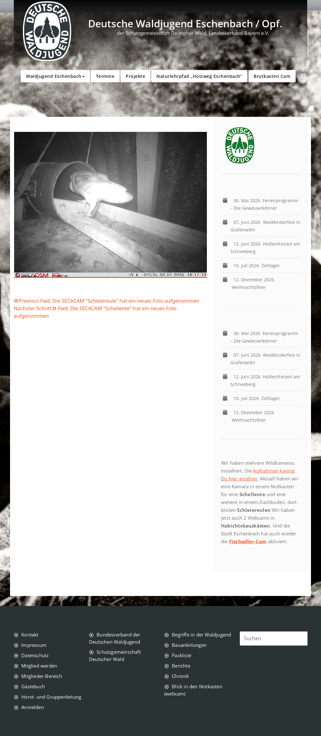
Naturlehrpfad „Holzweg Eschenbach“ (199, 76)
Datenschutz (35, 655)
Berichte (181, 666)
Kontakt (29, 634)
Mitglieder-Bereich (41, 676)
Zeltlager (258, 265)
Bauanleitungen (189, 645)
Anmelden (32, 707)
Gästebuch (33, 686)
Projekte (135, 76)
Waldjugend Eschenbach (55, 76)
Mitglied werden (39, 666)
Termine (105, 76)
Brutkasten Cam (272, 76)
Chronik (180, 676)
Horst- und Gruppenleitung (51, 697)
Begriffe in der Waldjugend (201, 634)
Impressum (33, 645)
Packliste (181, 655)
